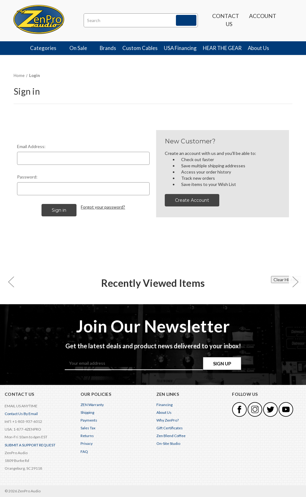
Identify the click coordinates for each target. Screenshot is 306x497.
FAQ (84, 451)
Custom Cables (140, 48)
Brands (108, 48)
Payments (89, 420)
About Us (262, 48)
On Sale (81, 48)
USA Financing (180, 48)
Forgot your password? (103, 207)
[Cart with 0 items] (289, 20)
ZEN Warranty (92, 404)
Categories (46, 48)
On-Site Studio (168, 443)
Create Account (192, 200)
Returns (87, 435)
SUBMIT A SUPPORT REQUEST (30, 445)
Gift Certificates (169, 428)
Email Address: (31, 146)
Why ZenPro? (167, 420)
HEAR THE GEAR (222, 48)
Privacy (87, 443)
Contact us (225, 19)
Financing (164, 404)
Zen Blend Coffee (171, 435)
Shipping (87, 412)
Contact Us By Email (21, 413)
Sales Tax (88, 428)
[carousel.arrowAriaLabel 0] (11, 281)
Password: (27, 176)
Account (262, 19)
